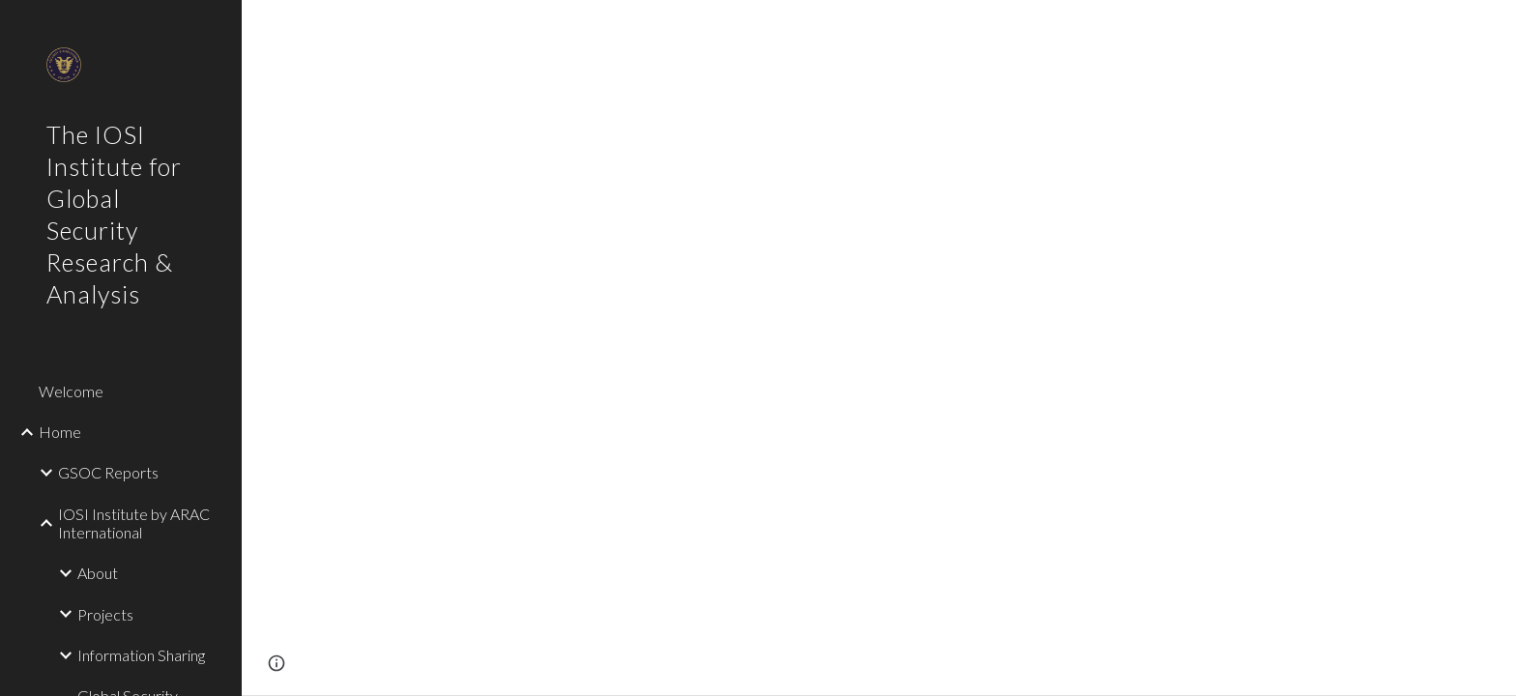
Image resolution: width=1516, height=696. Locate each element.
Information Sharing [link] (141, 655)
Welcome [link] (71, 391)
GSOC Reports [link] (108, 472)
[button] (276, 663)
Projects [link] (105, 614)
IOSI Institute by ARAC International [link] (134, 523)
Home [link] (60, 431)
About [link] (97, 573)
